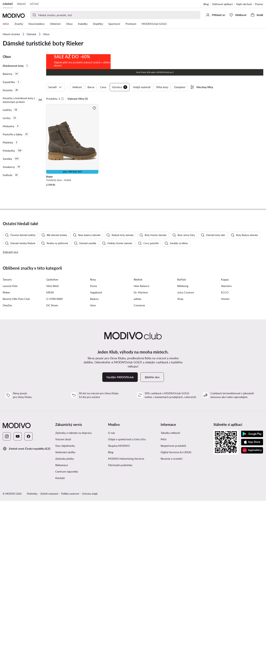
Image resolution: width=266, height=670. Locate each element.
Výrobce (119, 87)
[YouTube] (18, 605)
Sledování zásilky (65, 621)
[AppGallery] (252, 619)
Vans (93, 474)
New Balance (141, 455)
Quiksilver (52, 448)
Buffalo (181, 448)
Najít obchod (244, 4)
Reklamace (61, 634)
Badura (94, 467)
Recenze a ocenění (171, 627)
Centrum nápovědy (66, 640)
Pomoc (259, 4)
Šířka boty (162, 87)
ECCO (225, 461)
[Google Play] (252, 603)
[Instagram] (7, 605)
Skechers (226, 455)
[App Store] (252, 611)
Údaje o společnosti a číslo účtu (127, 608)
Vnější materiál (141, 87)
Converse (139, 474)
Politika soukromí (70, 662)
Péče (163, 608)
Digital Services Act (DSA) (176, 621)
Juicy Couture (185, 461)
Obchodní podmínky (120, 634)
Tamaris (7, 448)
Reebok (138, 448)
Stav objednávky (65, 614)
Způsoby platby (64, 627)
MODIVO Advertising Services (126, 627)
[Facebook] (28, 605)
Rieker (6, 461)
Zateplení (179, 87)
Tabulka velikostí (170, 601)
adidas (137, 467)
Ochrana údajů (90, 662)
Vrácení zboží (63, 608)
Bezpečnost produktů (173, 614)
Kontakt (60, 647)
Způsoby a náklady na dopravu (73, 601)
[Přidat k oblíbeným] (94, 108)
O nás (111, 601)
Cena (103, 87)
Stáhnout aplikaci (222, 4)
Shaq (180, 467)
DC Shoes (52, 474)
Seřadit (55, 87)
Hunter (225, 467)
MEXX (50, 461)
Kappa (225, 448)
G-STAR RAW (54, 467)
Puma (93, 455)
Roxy (93, 448)
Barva (91, 87)
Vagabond (96, 461)
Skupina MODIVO (119, 614)
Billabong (182, 455)
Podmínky (32, 662)
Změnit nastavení (49, 662)
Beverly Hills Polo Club (16, 467)
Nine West (52, 455)
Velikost (77, 87)
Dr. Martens (141, 461)
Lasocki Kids (10, 455)
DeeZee (7, 474)
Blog (206, 4)
